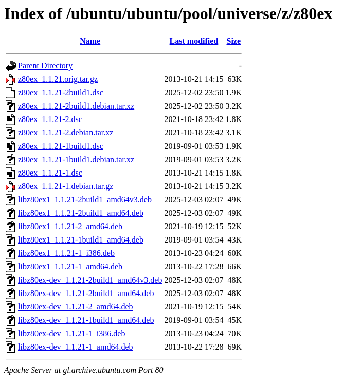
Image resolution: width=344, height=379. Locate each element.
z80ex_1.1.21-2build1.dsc (60, 92)
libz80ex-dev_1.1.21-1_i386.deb (71, 333)
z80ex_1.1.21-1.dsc (50, 172)
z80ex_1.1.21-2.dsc (50, 119)
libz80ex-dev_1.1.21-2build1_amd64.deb (86, 293)
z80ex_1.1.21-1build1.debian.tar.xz (76, 159)
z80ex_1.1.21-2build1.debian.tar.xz (76, 105)
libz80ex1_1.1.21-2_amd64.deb (70, 226)
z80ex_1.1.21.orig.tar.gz (58, 79)
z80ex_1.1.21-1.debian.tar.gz (65, 186)
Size (234, 41)
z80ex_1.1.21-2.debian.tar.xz (65, 132)
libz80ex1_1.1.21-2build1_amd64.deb (80, 213)
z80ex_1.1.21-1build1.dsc (60, 146)
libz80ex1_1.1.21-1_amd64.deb (70, 266)
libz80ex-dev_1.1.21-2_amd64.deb (75, 306)
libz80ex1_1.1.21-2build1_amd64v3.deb (85, 199)
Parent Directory (45, 65)
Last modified (194, 41)
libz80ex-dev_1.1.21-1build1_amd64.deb (86, 320)
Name (90, 41)
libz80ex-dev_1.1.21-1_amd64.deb (75, 346)
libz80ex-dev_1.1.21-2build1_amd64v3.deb (90, 279)
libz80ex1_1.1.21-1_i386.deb (66, 253)
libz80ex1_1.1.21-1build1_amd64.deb (80, 239)
